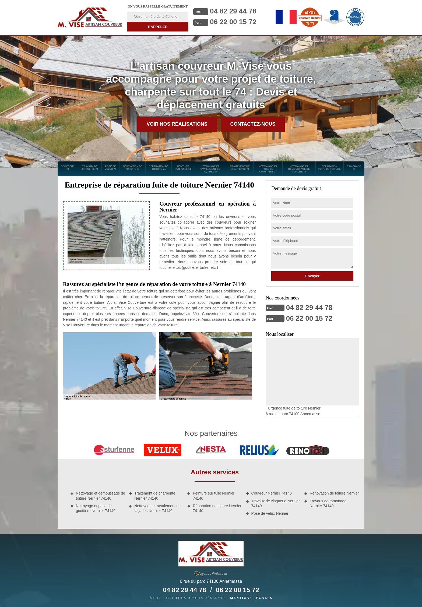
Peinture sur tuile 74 (183, 167)
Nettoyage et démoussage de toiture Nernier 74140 (100, 495)
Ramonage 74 (354, 167)
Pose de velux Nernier (270, 513)
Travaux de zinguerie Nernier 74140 (275, 503)
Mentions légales (251, 598)
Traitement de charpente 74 (239, 167)
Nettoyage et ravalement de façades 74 (210, 169)
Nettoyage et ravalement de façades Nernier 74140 (157, 508)
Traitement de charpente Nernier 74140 (154, 495)
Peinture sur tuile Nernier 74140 (213, 495)
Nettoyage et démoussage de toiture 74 (299, 169)
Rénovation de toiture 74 (132, 167)
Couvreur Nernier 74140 (271, 493)
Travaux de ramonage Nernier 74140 (328, 503)
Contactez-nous (253, 124)
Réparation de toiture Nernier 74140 (217, 508)
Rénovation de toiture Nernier (334, 493)
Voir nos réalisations (177, 124)
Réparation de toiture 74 (158, 167)
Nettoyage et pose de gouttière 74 (268, 169)
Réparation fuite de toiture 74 (329, 169)
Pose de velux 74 (110, 167)
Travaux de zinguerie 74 (90, 167)
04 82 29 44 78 (233, 11)
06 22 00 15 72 (233, 22)
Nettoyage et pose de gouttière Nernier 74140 (95, 508)
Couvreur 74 (68, 167)
